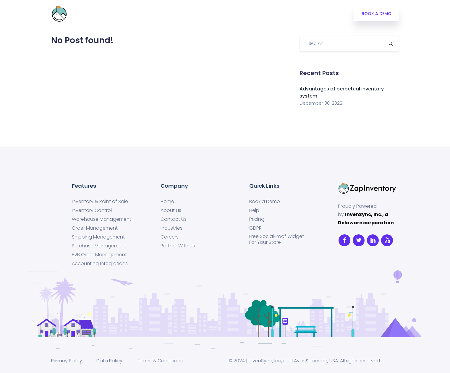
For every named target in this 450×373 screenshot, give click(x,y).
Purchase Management (99, 246)
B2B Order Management (99, 255)
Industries (177, 14)
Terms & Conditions (160, 360)
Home (167, 202)
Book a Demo (264, 202)
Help (254, 210)
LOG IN (226, 14)
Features (120, 14)
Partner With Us (178, 246)
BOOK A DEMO (376, 14)
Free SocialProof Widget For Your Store (276, 239)
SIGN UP (253, 14)
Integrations (86, 14)
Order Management (95, 228)
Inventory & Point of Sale (100, 202)
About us (171, 210)
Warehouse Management (101, 219)
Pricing (147, 14)
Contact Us (174, 219)
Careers (170, 237)
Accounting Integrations (100, 264)
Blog (204, 14)
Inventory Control (92, 210)
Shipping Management (98, 237)
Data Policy (108, 360)
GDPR (255, 228)
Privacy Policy (66, 360)
